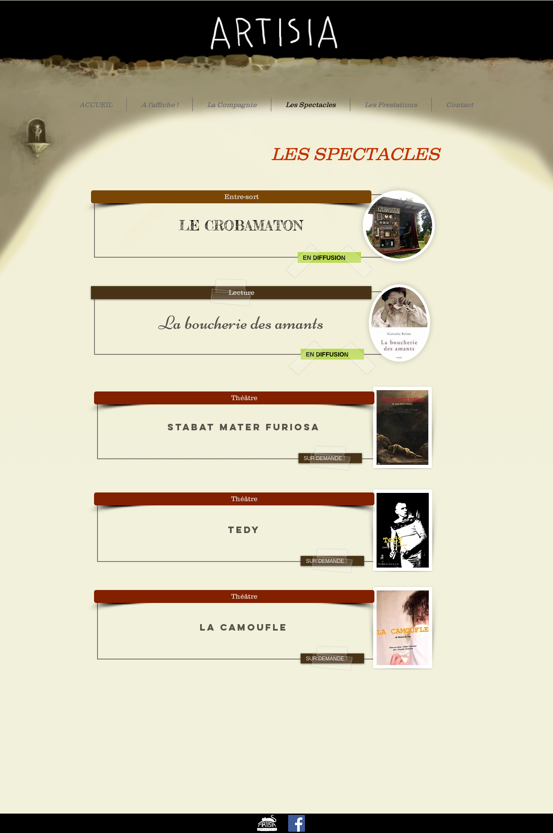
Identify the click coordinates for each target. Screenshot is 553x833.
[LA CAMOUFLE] (243, 627)
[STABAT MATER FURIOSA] (243, 427)
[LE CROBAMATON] (240, 226)
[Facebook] (296, 823)
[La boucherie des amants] (240, 323)
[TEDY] (243, 530)
